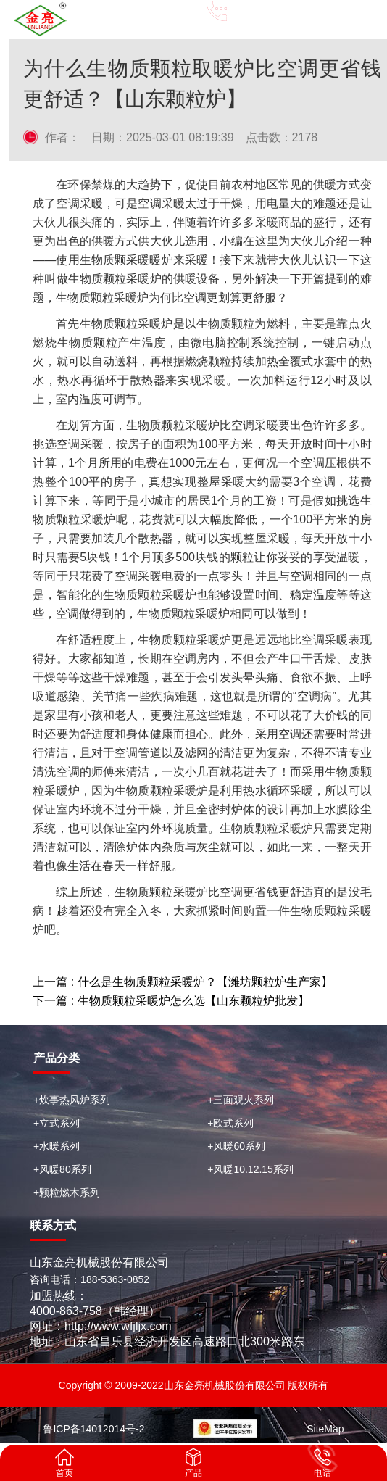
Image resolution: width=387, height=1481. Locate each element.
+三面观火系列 (240, 1099)
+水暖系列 (56, 1146)
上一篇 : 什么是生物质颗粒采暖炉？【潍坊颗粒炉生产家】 (182, 982)
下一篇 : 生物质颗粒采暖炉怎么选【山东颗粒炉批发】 (171, 1001)
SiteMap (325, 1429)
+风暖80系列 (62, 1169)
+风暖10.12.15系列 (250, 1169)
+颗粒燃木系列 (66, 1192)
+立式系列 (56, 1123)
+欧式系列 (230, 1123)
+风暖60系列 (236, 1146)
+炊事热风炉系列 (71, 1099)
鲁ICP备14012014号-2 (93, 1429)
